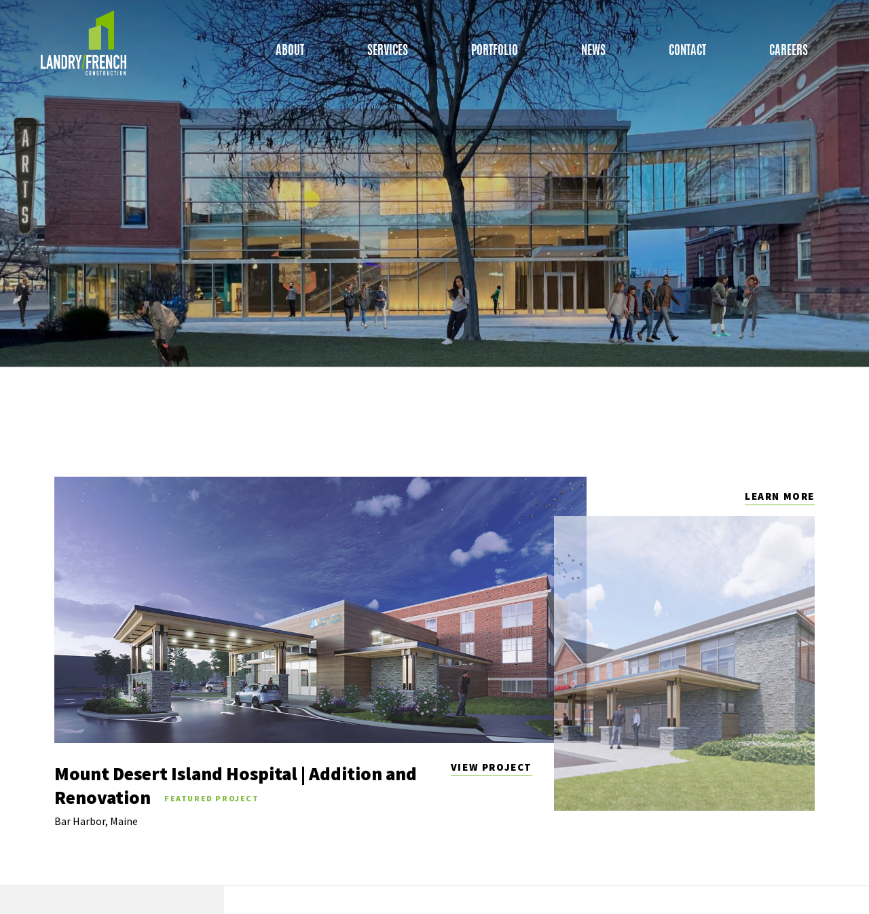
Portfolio (494, 52)
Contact (687, 52)
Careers (788, 52)
